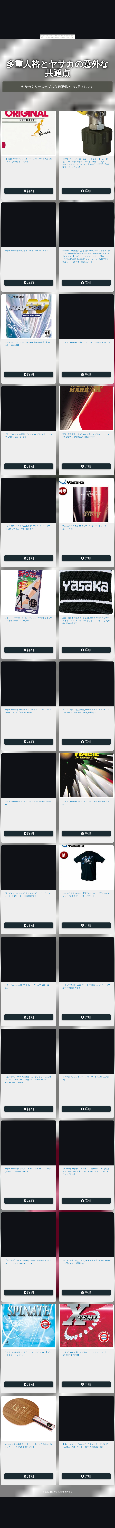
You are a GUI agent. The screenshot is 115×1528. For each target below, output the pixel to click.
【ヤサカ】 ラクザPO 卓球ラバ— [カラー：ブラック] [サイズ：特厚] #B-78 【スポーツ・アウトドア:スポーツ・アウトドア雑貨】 (85, 1171)
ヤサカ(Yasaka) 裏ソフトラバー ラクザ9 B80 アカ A (26, 251)
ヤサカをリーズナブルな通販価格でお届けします (57, 87)
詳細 (29, 191)
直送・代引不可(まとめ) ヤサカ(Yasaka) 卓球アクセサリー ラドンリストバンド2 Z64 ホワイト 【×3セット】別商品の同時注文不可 (86, 620)
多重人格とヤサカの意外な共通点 (57, 68)
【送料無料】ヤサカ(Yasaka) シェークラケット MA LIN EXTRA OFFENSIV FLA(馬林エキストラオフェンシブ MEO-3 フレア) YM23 (28, 1079)
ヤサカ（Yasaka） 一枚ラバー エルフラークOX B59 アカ (86, 342)
